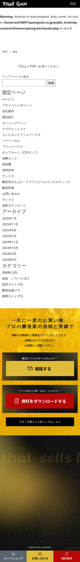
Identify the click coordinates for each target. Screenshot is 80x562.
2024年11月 (10, 242)
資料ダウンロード (14, 205)
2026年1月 (9, 218)
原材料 (6, 272)
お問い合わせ (11, 194)
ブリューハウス (12, 146)
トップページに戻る (15, 76)
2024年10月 (10, 248)
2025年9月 (9, 230)
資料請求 (8, 170)
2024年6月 (9, 260)
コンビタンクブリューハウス (21, 135)
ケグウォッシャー (14, 129)
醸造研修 (8, 188)
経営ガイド (9, 284)
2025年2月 (9, 236)
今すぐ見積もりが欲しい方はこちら (40, 421)
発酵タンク (9, 158)
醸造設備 (8, 290)
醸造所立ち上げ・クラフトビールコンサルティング (36, 182)
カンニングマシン (14, 123)
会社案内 (8, 111)
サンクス (8, 176)
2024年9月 (9, 254)
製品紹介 (8, 117)
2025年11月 (10, 224)
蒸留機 (6, 164)
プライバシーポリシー (17, 105)
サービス (8, 99)
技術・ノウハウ (12, 278)
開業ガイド (9, 296)
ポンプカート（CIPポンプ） (20, 152)
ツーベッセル (11, 141)
